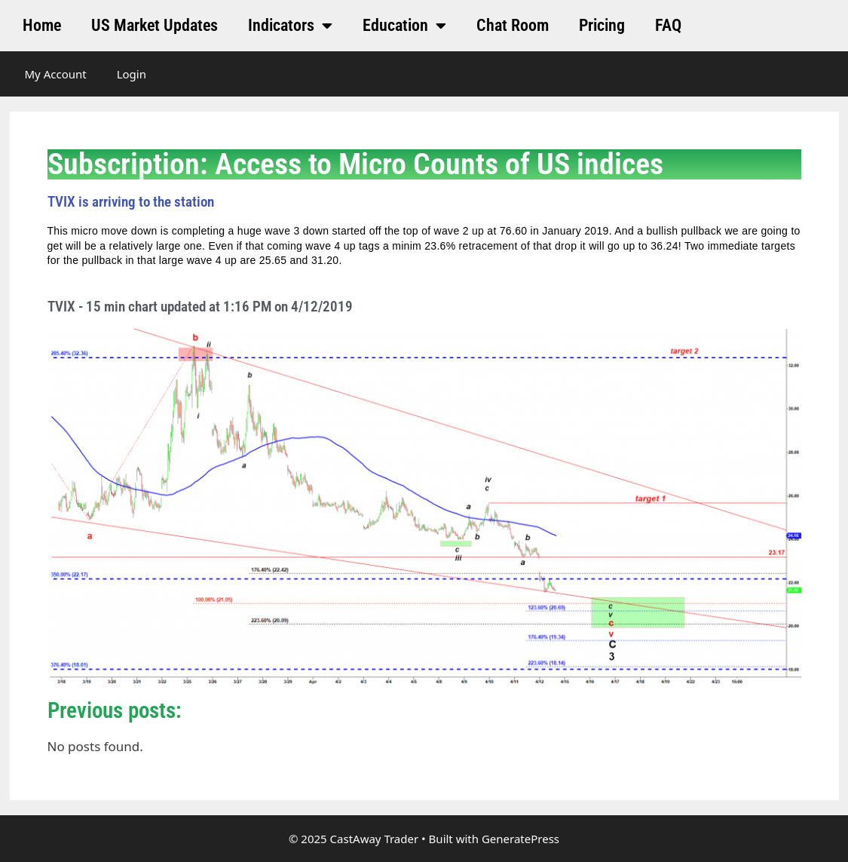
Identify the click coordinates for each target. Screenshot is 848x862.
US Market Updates (154, 25)
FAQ (668, 25)
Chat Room (512, 25)
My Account (56, 73)
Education (404, 25)
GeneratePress (520, 838)
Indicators (290, 25)
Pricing (602, 25)
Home (42, 25)
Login (131, 73)
